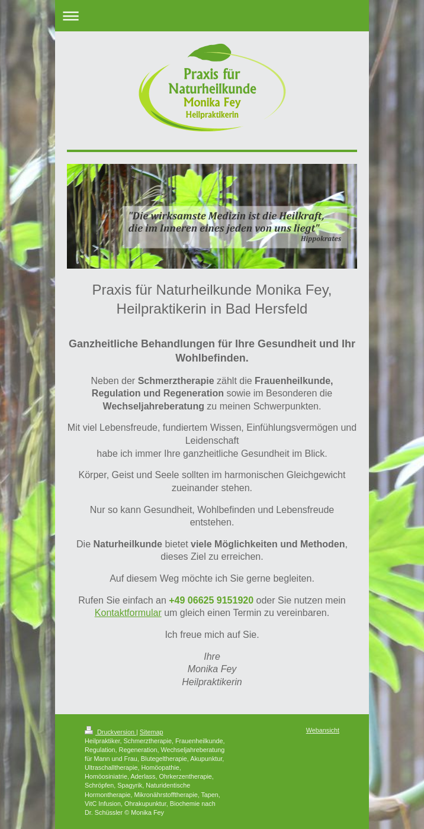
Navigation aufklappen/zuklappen (212, 15)
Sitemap (151, 732)
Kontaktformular (128, 613)
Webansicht (322, 730)
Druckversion (110, 732)
